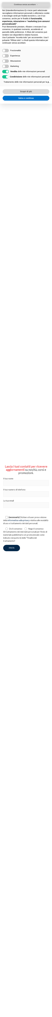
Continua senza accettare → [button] (26, 4)
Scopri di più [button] (26, 91)
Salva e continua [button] (26, 98)
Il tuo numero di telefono (26, 492)
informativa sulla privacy (18, 520)
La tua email (26, 504)
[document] (26, 508)
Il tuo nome (26, 481)
